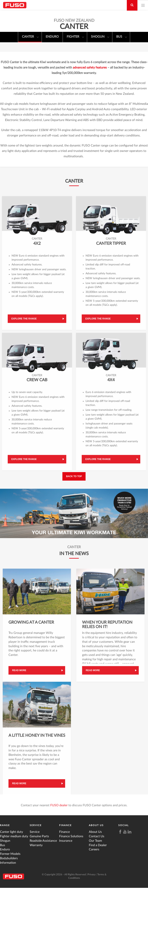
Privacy (91, 919)
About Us (96, 870)
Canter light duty (11, 876)
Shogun (100, 37)
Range (5, 870)
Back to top (74, 521)
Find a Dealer (98, 890)
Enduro (52, 36)
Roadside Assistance (43, 885)
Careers (94, 894)
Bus (121, 37)
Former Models (10, 899)
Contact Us (96, 881)
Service (36, 870)
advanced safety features (90, 112)
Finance (65, 870)
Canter (30, 37)
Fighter (75, 37)
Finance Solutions (71, 881)
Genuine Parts (39, 881)
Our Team (95, 885)
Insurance (65, 885)
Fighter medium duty (14, 881)
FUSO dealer (59, 851)
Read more (19, 717)
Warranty (36, 890)
